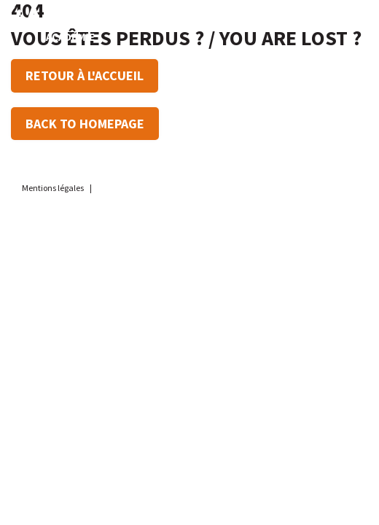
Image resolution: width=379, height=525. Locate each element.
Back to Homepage (85, 123)
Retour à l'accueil (85, 75)
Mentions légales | (57, 187)
